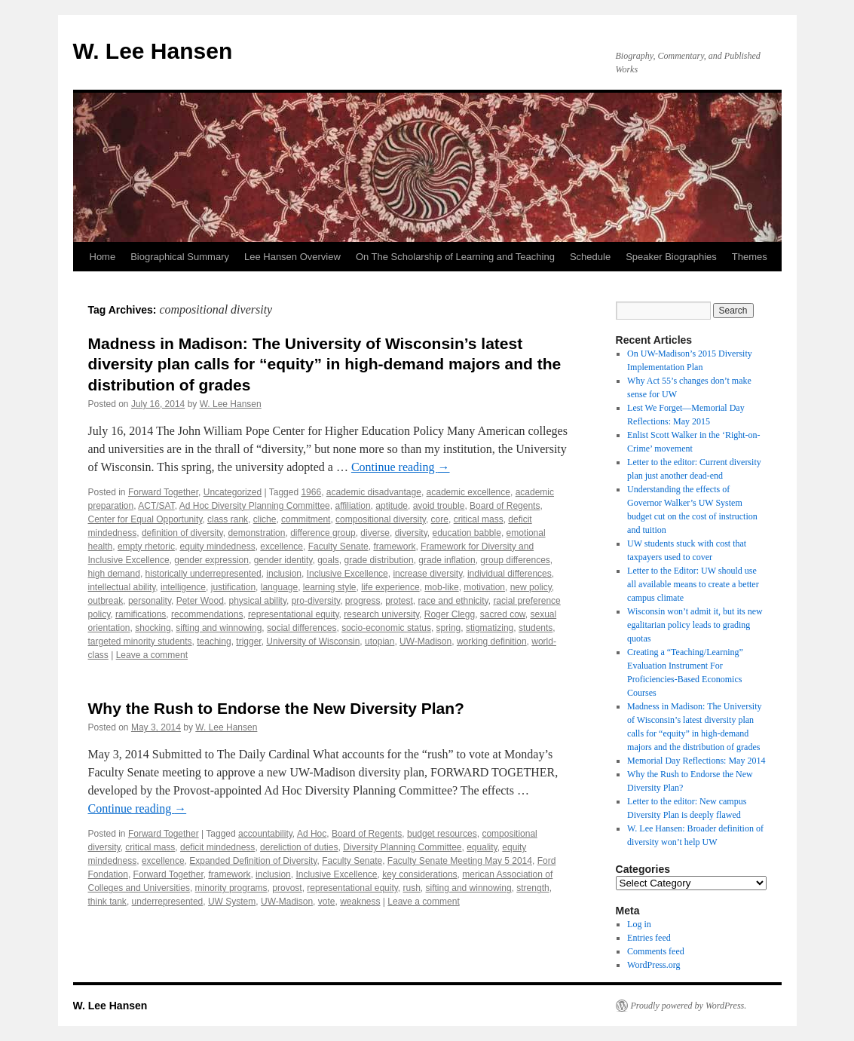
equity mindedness (218, 546)
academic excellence (468, 492)
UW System (232, 901)
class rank (227, 519)
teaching (214, 641)
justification (233, 587)
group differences (515, 560)
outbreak (106, 601)
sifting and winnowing (219, 628)
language (279, 587)
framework (394, 546)
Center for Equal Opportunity (145, 519)
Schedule (590, 256)
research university (381, 614)
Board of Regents (505, 506)
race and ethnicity (453, 601)
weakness (360, 901)
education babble (466, 533)
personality (149, 601)
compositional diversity (380, 519)
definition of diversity (182, 533)
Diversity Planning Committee (402, 847)
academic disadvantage (373, 492)
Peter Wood (200, 601)
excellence (281, 546)
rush (412, 888)
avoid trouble (439, 506)
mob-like (441, 587)
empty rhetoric (146, 546)
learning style (330, 587)
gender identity (283, 560)
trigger (248, 641)
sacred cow (502, 614)
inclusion (284, 573)
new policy (531, 587)
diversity (411, 533)
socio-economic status (386, 628)
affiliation (352, 506)
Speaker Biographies (671, 256)
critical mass (479, 519)
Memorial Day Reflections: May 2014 (696, 760)
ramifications (140, 614)
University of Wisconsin (313, 641)
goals (328, 560)
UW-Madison (425, 641)
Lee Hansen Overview (292, 256)
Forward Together (163, 492)
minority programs (231, 888)
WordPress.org (653, 965)
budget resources (442, 833)
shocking (152, 628)
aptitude (391, 506)
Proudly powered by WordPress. (689, 1005)
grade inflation (446, 560)
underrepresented (168, 901)
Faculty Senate (338, 546)
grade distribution (379, 560)
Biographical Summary (179, 256)
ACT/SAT (156, 506)
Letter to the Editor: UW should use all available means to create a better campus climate (693, 584)
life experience (390, 587)
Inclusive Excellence (347, 573)
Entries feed (649, 937)
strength (532, 888)
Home (103, 256)
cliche (265, 519)
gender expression (211, 560)
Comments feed (655, 951)
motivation (484, 587)
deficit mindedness (217, 847)
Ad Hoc (311, 833)
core (439, 519)
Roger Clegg (449, 614)
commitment (305, 519)
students (535, 628)
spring (448, 628)
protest (399, 601)
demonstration (256, 533)
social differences (302, 628)
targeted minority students (140, 641)
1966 (311, 492)
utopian (379, 641)
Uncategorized (233, 492)
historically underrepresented (203, 573)
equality (482, 847)
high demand (114, 573)
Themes (749, 256)
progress (363, 601)
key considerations (419, 874)
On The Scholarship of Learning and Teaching (455, 256)
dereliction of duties (299, 847)
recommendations (207, 614)
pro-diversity (316, 601)
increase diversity (427, 573)
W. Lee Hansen (153, 50)
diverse (375, 533)
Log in (639, 924)
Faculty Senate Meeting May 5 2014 (459, 861)
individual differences (509, 573)
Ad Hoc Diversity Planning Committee (254, 506)
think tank (107, 901)
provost (287, 888)
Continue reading (400, 467)
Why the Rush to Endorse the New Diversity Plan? (276, 708)
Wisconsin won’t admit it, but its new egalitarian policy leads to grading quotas (695, 625)
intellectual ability (122, 587)
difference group (323, 533)
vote (326, 901)
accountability (265, 833)
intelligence (183, 587)
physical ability (257, 601)
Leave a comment (152, 655)
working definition (492, 641)
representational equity (293, 614)
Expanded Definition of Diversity (253, 861)
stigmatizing (489, 628)
